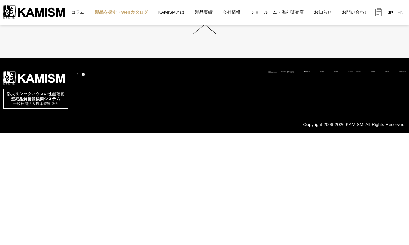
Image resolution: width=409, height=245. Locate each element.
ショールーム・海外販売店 (277, 12)
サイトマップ (143, 133)
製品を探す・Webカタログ (121, 12)
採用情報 (332, 125)
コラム (77, 12)
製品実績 (204, 12)
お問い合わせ (355, 12)
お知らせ (323, 12)
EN (400, 12)
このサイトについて (100, 133)
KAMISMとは (171, 12)
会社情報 (231, 12)
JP (390, 12)
